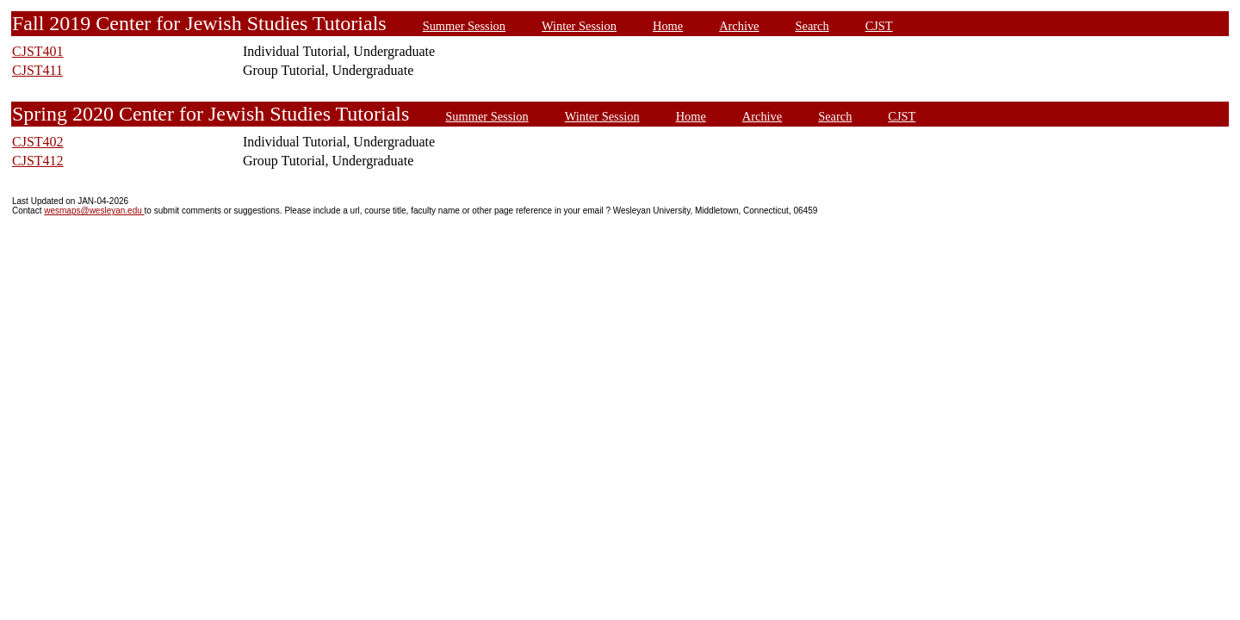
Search (812, 26)
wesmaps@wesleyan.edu (94, 210)
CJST (879, 26)
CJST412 (38, 160)
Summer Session (464, 26)
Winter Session (579, 26)
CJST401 (38, 51)
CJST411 (37, 70)
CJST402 (38, 141)
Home (668, 26)
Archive (739, 26)
